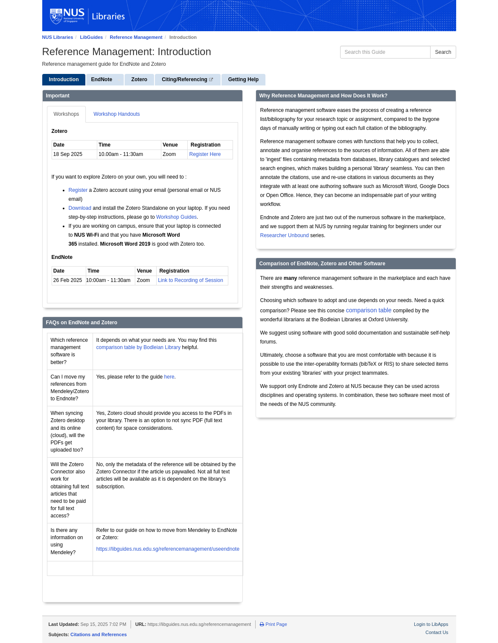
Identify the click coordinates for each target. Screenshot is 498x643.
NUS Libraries (57, 37)
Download (80, 208)
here (169, 377)
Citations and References (98, 634)
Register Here (205, 154)
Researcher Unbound (284, 235)
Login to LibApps (431, 624)
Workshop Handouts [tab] (116, 114)
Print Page (273, 624)
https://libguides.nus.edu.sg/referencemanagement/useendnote (168, 549)
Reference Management (136, 37)
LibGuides (91, 37)
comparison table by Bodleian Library (138, 347)
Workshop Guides (176, 217)
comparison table (368, 310)
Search (443, 52)
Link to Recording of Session (190, 280)
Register (78, 190)
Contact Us (436, 632)
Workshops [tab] (66, 114)
